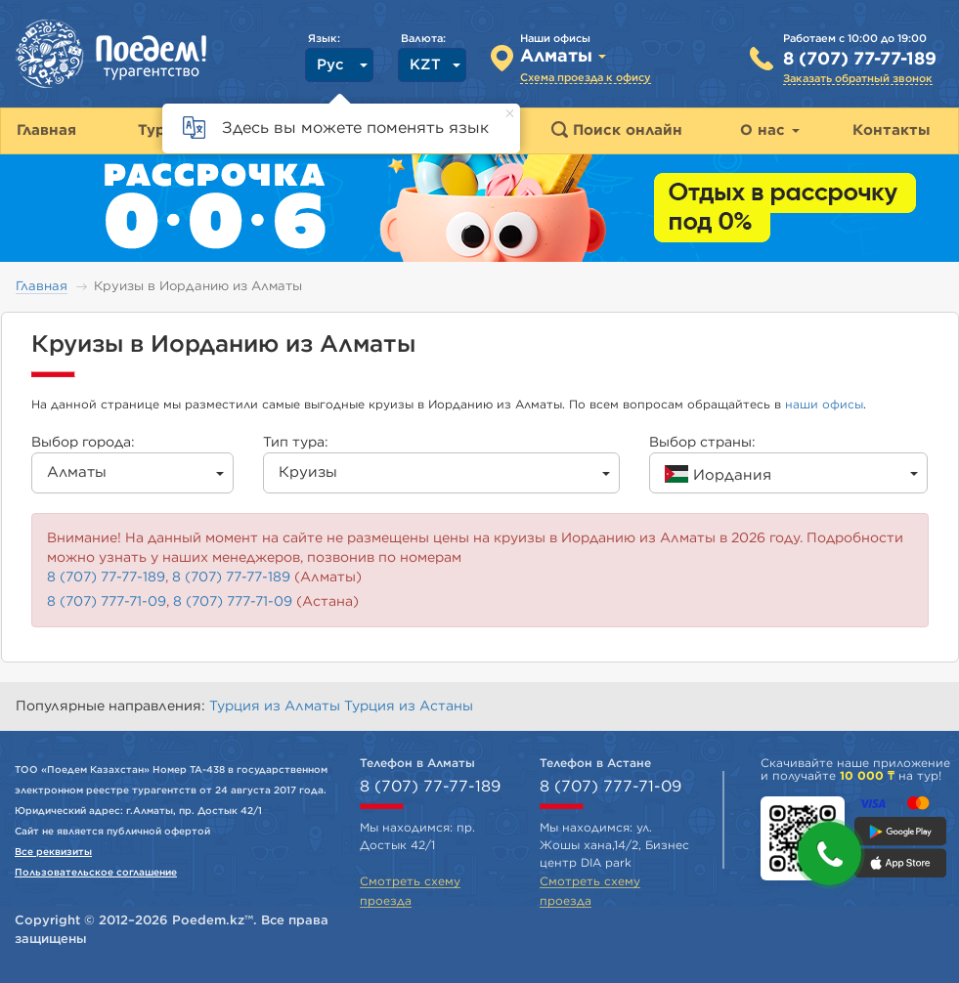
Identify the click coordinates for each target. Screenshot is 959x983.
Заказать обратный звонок (858, 78)
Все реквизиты (53, 852)
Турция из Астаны (408, 706)
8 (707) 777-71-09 (106, 602)
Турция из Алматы (276, 706)
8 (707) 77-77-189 (860, 59)
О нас (770, 130)
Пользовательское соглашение (96, 872)
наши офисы (824, 404)
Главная (41, 286)
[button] (829, 853)
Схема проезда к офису (585, 77)
